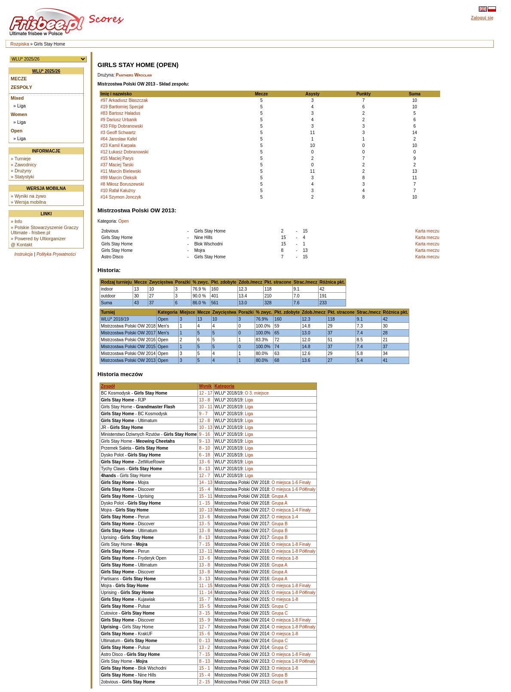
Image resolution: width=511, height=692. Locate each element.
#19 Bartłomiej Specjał (121, 106)
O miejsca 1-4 (284, 516)
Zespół (108, 386)
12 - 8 (204, 420)
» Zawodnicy (23, 164)
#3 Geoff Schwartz (118, 132)
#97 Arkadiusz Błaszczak (124, 100)
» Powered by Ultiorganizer (38, 238)
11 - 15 (205, 585)
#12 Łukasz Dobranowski (124, 152)
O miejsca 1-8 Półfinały (293, 551)
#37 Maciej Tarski (117, 164)
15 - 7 (204, 599)
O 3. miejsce (257, 393)
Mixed (17, 98)
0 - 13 (204, 640)
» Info (16, 221)
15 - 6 (204, 633)
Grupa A (279, 496)
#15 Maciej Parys (117, 158)
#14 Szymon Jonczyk (120, 197)
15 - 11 (205, 496)
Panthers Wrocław (134, 75)
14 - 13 (205, 482)
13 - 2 (204, 647)
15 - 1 (204, 668)
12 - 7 (204, 475)
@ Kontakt (21, 244)
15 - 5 (204, 606)
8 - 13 (204, 468)
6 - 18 (204, 455)
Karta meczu (427, 231)
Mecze (19, 78)
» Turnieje (21, 158)
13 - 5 (204, 523)
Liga (249, 400)
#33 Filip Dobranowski (121, 126)
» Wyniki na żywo (28, 196)
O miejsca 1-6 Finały (290, 482)
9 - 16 (204, 434)
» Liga (19, 105)
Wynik (205, 386)
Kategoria (224, 386)
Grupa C (279, 606)
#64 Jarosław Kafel (118, 139)
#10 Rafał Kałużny (117, 190)
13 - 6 (204, 461)
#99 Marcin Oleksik (118, 177)
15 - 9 (204, 620)
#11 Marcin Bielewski (120, 171)
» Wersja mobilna (28, 202)
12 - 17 (205, 393)
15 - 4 (204, 489)
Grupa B (279, 523)
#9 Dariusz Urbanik (118, 119)
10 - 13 (205, 427)
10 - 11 (205, 406)
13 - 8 (204, 400)
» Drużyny (21, 170)
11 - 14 (205, 592)
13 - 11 (205, 551)
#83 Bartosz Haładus (120, 113)
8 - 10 (204, 448)
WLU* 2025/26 (46, 71)
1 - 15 (204, 503)
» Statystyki (22, 176)
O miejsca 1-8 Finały (290, 544)
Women (19, 114)
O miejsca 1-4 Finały (290, 510)
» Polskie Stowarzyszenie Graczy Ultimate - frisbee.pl (45, 230)
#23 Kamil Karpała (118, 145)
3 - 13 (204, 578)
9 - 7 (203, 413)
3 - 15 (204, 613)
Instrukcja (23, 254)
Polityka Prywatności (56, 254)
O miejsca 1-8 (284, 558)
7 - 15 (204, 544)
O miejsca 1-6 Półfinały (293, 489)
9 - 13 (204, 441)
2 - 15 (204, 682)
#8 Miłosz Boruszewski (122, 184)
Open (16, 130)
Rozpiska (19, 43)
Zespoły (21, 87)
